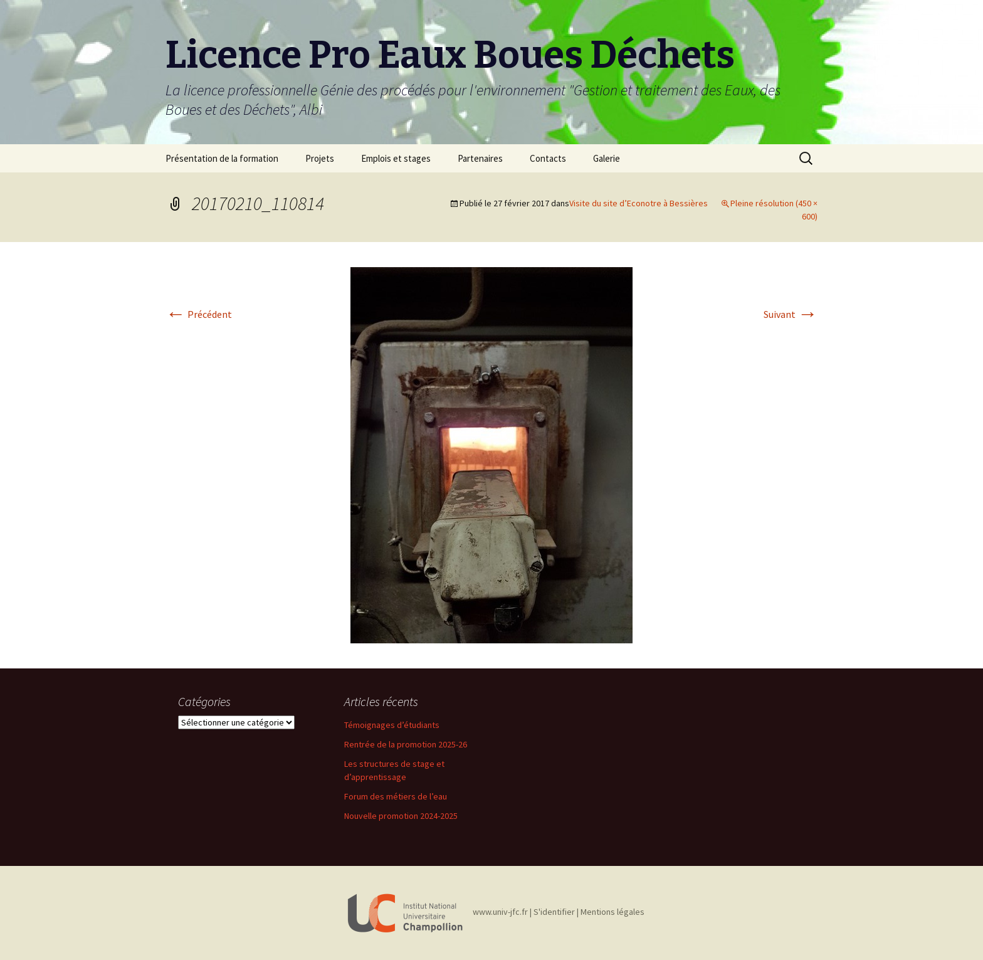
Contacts (548, 158)
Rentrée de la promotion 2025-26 (405, 744)
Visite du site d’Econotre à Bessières (638, 203)
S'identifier (554, 911)
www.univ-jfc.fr (500, 911)
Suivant (790, 314)
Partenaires (480, 158)
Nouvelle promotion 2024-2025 (401, 815)
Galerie (606, 158)
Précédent (199, 314)
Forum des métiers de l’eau (395, 796)
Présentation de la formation (222, 158)
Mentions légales (612, 911)
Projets (319, 158)
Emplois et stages (396, 158)
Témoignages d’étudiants (391, 725)
